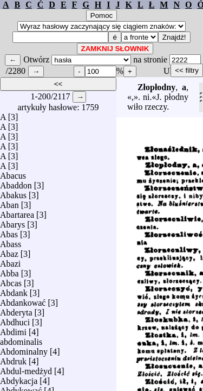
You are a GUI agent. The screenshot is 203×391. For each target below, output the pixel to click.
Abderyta (16, 309)
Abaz (9, 251)
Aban (9, 202)
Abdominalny (24, 349)
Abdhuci (15, 319)
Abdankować (22, 300)
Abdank (14, 290)
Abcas (11, 280)
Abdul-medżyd (26, 368)
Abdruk (13, 358)
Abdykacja (18, 378)
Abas (9, 231)
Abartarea (17, 212)
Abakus (13, 192)
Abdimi (13, 329)
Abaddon (16, 182)
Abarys (12, 221)
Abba (9, 270)
